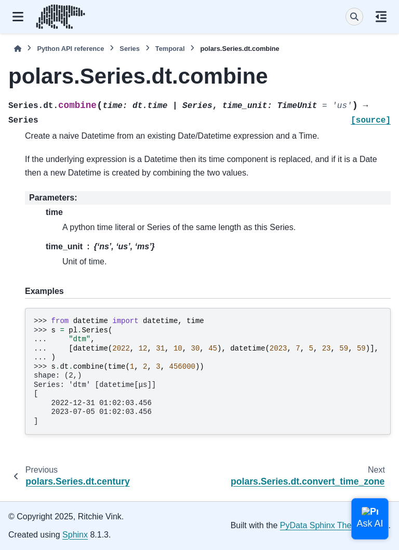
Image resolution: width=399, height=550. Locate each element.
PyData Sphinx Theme (321, 525)
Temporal (170, 48)
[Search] (354, 16)
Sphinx (75, 534)
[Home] (17, 48)
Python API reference (70, 48)
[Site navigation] (18, 16)
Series (129, 48)
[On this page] (381, 16)
